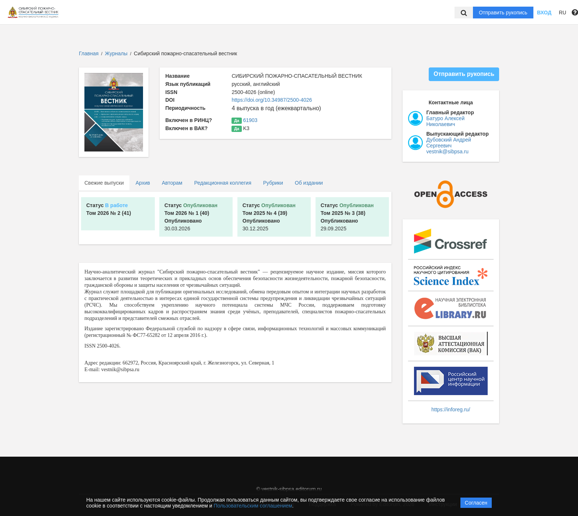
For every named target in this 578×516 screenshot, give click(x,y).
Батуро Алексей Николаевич (445, 121)
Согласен (476, 503)
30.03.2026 (190, 216)
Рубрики (273, 183)
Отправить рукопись (503, 12)
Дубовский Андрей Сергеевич (448, 143)
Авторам (172, 183)
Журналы (116, 53)
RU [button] (562, 12)
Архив (143, 183)
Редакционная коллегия (222, 183)
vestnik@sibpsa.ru (447, 151)
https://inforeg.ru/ (450, 409)
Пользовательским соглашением (253, 506)
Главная (88, 53)
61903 (250, 120)
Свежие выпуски (104, 183)
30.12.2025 (269, 216)
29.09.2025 (347, 216)
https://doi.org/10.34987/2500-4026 (271, 100)
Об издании (309, 183)
